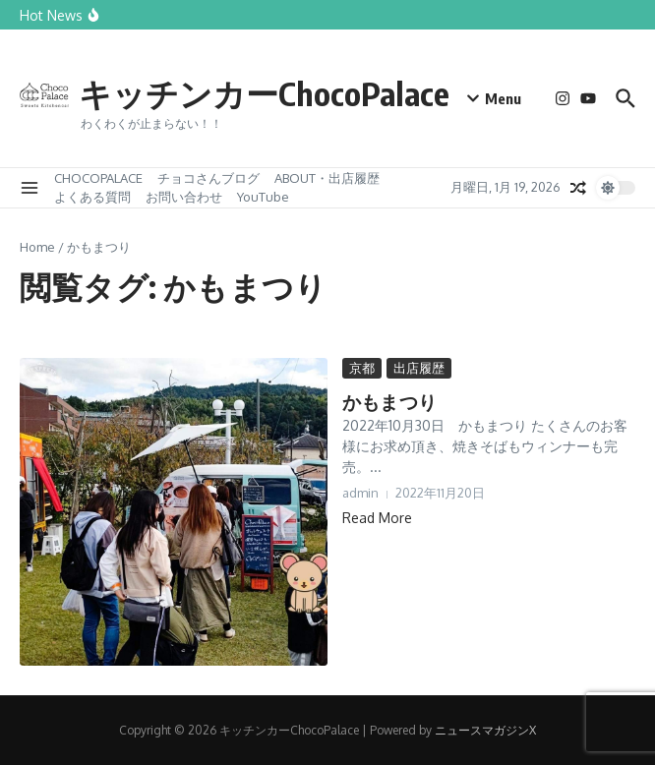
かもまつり (387, 400)
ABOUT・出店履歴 (327, 178)
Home (37, 247)
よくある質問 (92, 197)
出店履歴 (419, 368)
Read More (377, 516)
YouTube (263, 197)
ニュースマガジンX (485, 730)
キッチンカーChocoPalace (300, 90)
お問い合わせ (184, 197)
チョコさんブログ (208, 178)
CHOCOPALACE (98, 178)
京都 (362, 368)
